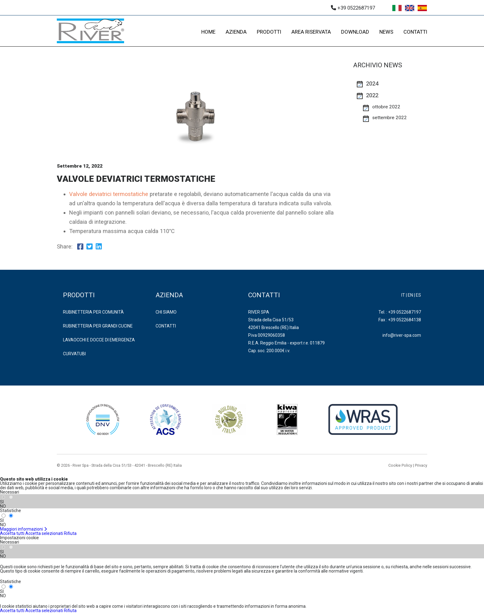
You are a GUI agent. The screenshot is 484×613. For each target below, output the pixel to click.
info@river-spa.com (401, 335)
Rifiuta (70, 533)
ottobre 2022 (386, 107)
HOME (208, 32)
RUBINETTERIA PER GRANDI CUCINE (98, 325)
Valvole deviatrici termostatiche (108, 194)
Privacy (421, 465)
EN (410, 295)
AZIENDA (236, 32)
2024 (372, 83)
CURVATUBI (74, 353)
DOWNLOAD (355, 32)
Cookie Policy (400, 465)
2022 (372, 95)
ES (418, 295)
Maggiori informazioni (23, 529)
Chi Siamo (166, 312)
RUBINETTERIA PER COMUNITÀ (93, 312)
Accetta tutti (12, 533)
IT (403, 295)
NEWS (386, 32)
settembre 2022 (389, 117)
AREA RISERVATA (311, 32)
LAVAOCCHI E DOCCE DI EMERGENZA (99, 339)
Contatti (166, 325)
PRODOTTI (269, 32)
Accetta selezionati (44, 533)
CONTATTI (415, 32)
